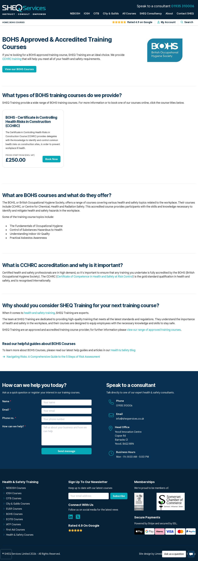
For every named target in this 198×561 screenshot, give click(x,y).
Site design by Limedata (152, 553)
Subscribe (119, 496)
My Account (166, 22)
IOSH (87, 13)
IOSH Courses (14, 493)
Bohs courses (17, 22)
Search (187, 22)
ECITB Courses (14, 519)
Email (6, 409)
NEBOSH (75, 13)
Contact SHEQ (185, 13)
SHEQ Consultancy (151, 13)
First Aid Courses (15, 529)
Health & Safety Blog (123, 350)
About (169, 13)
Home (5, 22)
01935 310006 (182, 6)
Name (6, 401)
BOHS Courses (14, 514)
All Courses (129, 13)
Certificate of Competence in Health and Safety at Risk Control (95, 276)
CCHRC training (11, 59)
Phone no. (9, 418)
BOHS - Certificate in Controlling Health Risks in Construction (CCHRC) (31, 121)
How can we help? (14, 426)
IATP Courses (13, 524)
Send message (66, 451)
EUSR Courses (14, 508)
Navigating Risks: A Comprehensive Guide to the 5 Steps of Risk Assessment (51, 356)
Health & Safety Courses (19, 534)
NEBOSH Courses (16, 488)
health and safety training (39, 313)
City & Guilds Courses (18, 503)
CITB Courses (13, 498)
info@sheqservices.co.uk (130, 418)
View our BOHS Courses (19, 69)
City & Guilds (111, 13)
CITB (96, 13)
